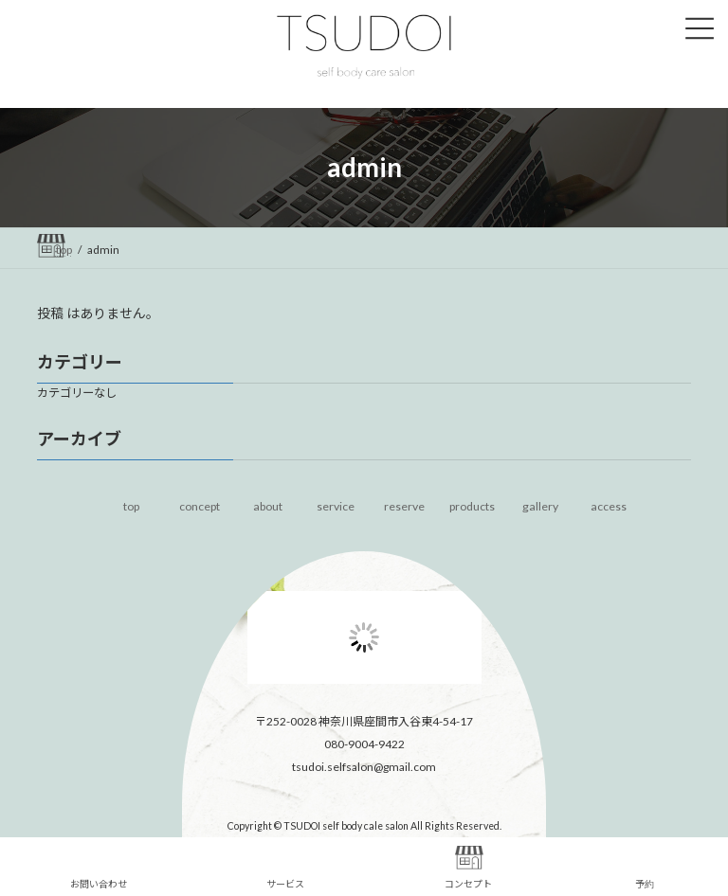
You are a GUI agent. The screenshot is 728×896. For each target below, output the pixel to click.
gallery (540, 506)
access (609, 506)
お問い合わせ (98, 867)
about (267, 506)
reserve (404, 506)
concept (199, 506)
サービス (285, 867)
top (131, 506)
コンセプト (468, 867)
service (336, 506)
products (472, 506)
